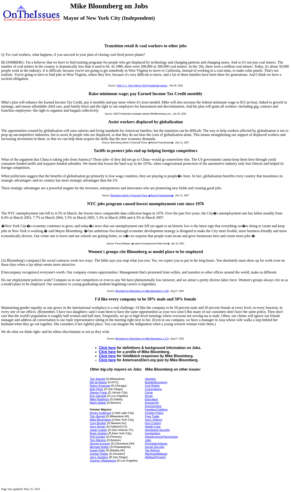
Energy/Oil (152, 402)
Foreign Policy (154, 413)
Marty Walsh (98, 402)
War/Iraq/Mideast (156, 453)
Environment (153, 406)
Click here (107, 348)
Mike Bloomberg (100, 419)
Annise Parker (99, 453)
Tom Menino (98, 440)
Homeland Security (157, 430)
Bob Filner (96, 389)
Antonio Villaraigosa (103, 460)
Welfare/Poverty (155, 457)
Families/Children (156, 409)
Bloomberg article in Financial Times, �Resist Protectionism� (141, 195)
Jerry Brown (97, 426)
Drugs (149, 396)
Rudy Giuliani (98, 433)
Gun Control (153, 423)
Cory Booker (98, 423)
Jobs (148, 440)
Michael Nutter (99, 447)
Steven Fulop (98, 392)
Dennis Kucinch (100, 443)
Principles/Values (156, 443)
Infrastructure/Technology (161, 436)
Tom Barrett (97, 379)
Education (151, 399)
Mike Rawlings (99, 399)
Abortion (150, 379)
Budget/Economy (156, 382)
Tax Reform (152, 450)
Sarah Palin (97, 450)
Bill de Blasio (98, 382)
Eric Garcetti (98, 396)
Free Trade (152, 416)
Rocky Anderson (100, 413)
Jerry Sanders (99, 457)
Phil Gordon (97, 436)
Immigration (152, 433)
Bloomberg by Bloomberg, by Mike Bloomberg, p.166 (142, 291)
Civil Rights (152, 385)
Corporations (153, 389)
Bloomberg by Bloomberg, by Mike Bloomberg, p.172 (142, 338)
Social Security (154, 447)
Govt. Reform (153, 419)
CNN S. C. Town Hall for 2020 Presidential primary (142, 85)
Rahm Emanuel (100, 385)
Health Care (153, 426)
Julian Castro (98, 430)
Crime (149, 392)
